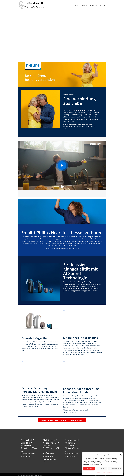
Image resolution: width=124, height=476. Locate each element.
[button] (121, 455)
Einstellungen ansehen (115, 468)
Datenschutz (97, 475)
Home (76, 5)
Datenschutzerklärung (101, 472)
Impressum (109, 472)
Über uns (84, 5)
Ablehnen (101, 468)
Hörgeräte (93, 5)
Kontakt (102, 5)
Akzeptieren (89, 468)
